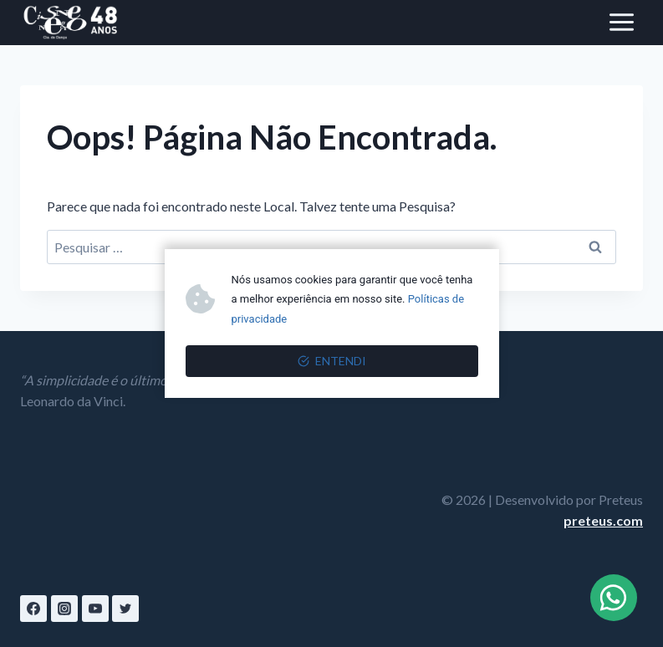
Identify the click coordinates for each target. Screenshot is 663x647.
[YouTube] (95, 608)
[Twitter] (125, 608)
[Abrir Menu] (621, 22)
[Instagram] (64, 608)
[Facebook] (33, 608)
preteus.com (603, 520)
